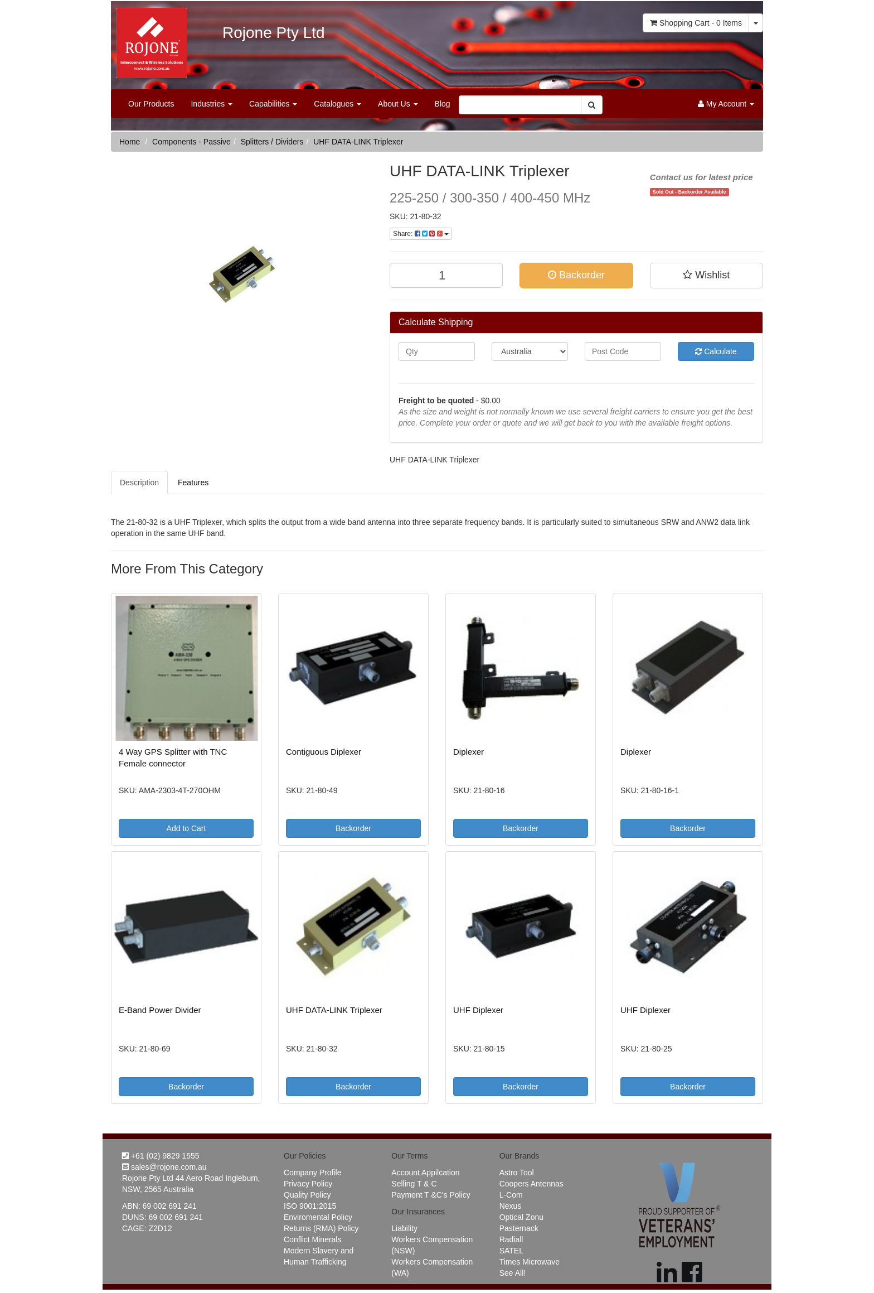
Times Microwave (529, 1261)
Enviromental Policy (318, 1217)
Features (193, 482)
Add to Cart (186, 828)
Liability (404, 1228)
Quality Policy (307, 1194)
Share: (421, 234)
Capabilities (273, 103)
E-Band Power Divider (160, 1010)
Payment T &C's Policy (430, 1194)
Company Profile (313, 1172)
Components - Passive (191, 141)
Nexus (510, 1206)
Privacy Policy (308, 1183)
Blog (442, 103)
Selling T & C (413, 1183)
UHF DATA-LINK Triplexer (358, 141)
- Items (696, 22)
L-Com (511, 1194)
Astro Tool (516, 1172)
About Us (397, 103)
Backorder (576, 275)
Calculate (715, 351)
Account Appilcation (425, 1172)
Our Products (151, 103)
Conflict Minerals (312, 1239)
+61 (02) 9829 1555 (161, 1155)
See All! (512, 1272)
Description (139, 482)
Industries (211, 103)
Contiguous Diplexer (323, 751)
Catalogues (337, 103)
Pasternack (518, 1228)
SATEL (511, 1250)
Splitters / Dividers (272, 141)
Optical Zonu (521, 1217)
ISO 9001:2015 (310, 1206)
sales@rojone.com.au (164, 1166)
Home (129, 141)
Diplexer (468, 751)
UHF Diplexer (478, 1010)
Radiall (511, 1239)
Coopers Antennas (531, 1183)
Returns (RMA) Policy (321, 1228)
